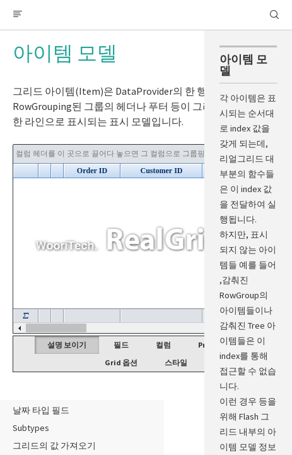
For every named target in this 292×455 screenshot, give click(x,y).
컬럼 (163, 344)
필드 (121, 344)
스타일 (176, 362)
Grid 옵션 (121, 362)
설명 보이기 (66, 344)
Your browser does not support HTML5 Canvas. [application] (146, 239)
